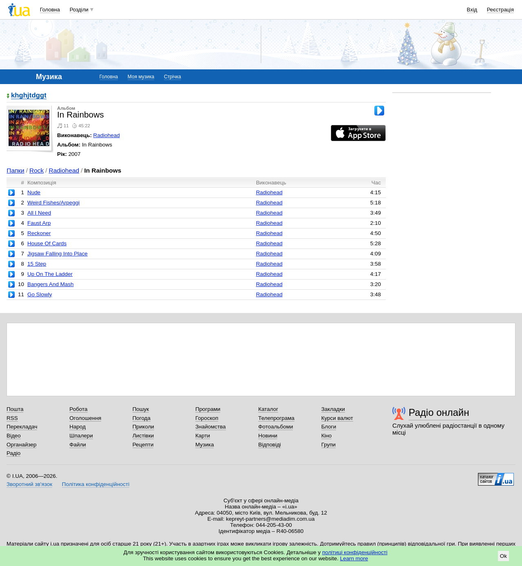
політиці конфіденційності (354, 552)
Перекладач (22, 427)
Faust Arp (39, 223)
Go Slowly (39, 294)
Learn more (354, 558)
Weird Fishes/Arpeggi (53, 203)
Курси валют (337, 418)
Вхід (472, 10)
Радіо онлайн (439, 412)
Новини (267, 436)
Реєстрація (500, 10)
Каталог (268, 409)
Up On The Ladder (50, 274)
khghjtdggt (28, 95)
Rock (36, 170)
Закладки (333, 409)
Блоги (328, 427)
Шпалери (81, 436)
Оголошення (85, 418)
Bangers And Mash (50, 284)
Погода (141, 418)
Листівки (143, 436)
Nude (33, 192)
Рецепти (143, 445)
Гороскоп (206, 418)
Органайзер (21, 445)
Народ (77, 427)
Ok (503, 556)
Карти (202, 436)
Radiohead (106, 135)
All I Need (39, 213)
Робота (78, 409)
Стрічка (172, 77)
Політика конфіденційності (95, 484)
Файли (77, 445)
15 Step (36, 264)
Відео (14, 436)
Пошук (141, 409)
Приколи (143, 427)
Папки (15, 170)
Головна (50, 10)
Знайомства (210, 427)
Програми (207, 409)
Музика (204, 445)
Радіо (13, 453)
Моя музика (141, 77)
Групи (328, 445)
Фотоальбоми (275, 427)
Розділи (79, 10)
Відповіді (269, 445)
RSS (12, 418)
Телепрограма (276, 418)
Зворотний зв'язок (29, 484)
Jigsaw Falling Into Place (57, 254)
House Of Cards (46, 243)
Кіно (326, 436)
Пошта (15, 409)
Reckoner (39, 233)
